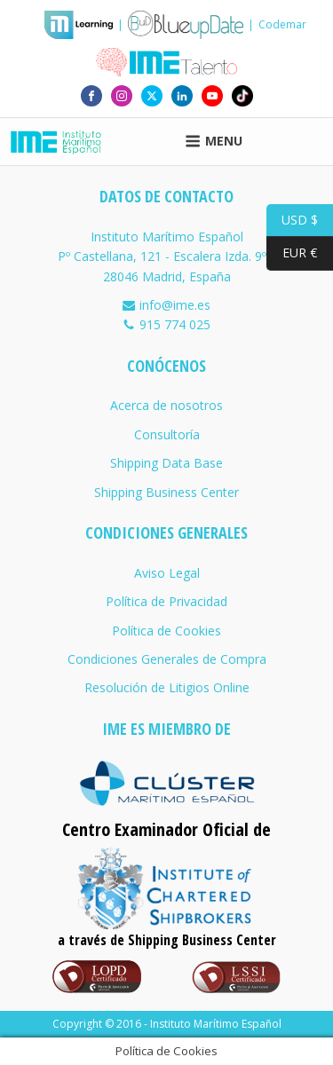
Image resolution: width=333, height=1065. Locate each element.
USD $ (292, 220)
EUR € (291, 253)
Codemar (282, 24)
